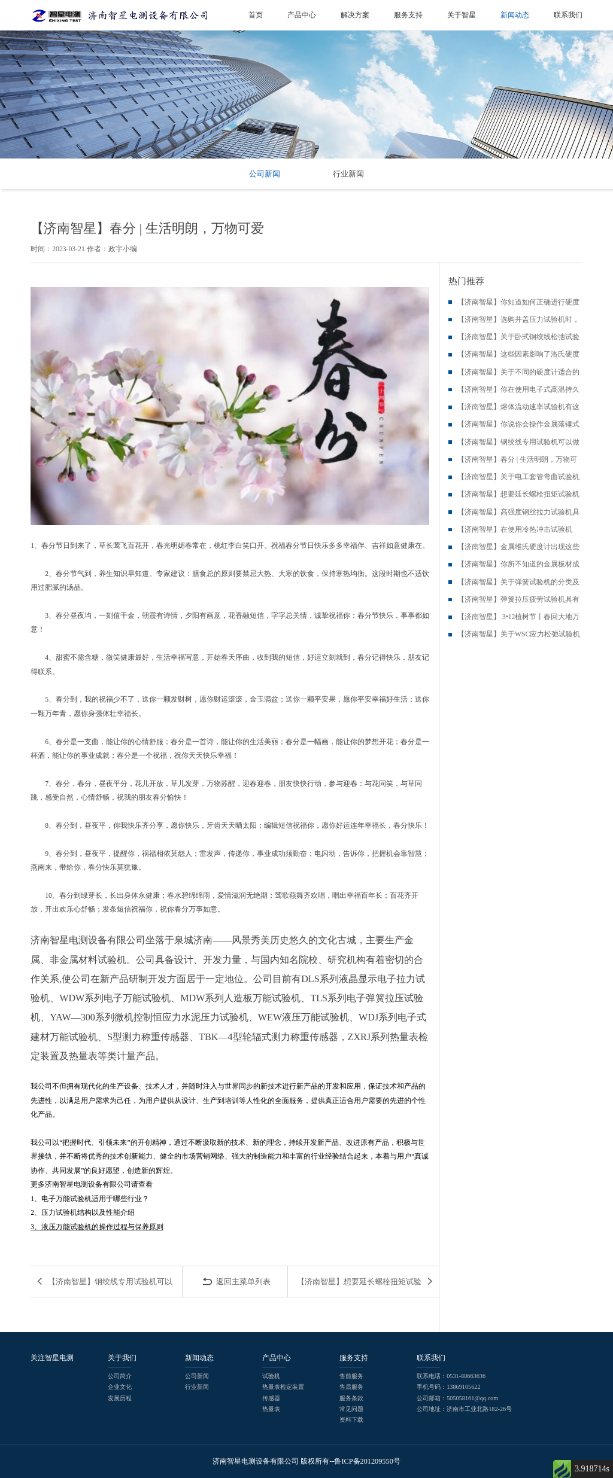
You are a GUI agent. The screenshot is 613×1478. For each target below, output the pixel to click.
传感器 (271, 1398)
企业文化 (120, 1386)
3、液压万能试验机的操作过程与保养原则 (97, 1227)
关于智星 (461, 15)
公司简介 (120, 1376)
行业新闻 (348, 173)
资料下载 (351, 1419)
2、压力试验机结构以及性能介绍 (83, 1213)
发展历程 (120, 1398)
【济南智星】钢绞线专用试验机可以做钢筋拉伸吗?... (110, 1287)
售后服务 (351, 1386)
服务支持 (408, 15)
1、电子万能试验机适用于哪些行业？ (90, 1199)
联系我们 (568, 15)
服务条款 (351, 1398)
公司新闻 (264, 173)
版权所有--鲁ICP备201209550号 (350, 1461)
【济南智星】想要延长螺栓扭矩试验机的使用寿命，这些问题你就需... (359, 1287)
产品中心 (301, 15)
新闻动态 (514, 15)
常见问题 (351, 1409)
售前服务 (351, 1376)
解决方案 (355, 15)
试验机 (271, 1376)
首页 (255, 15)
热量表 (271, 1409)
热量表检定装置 (283, 1386)
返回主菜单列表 (243, 1281)
